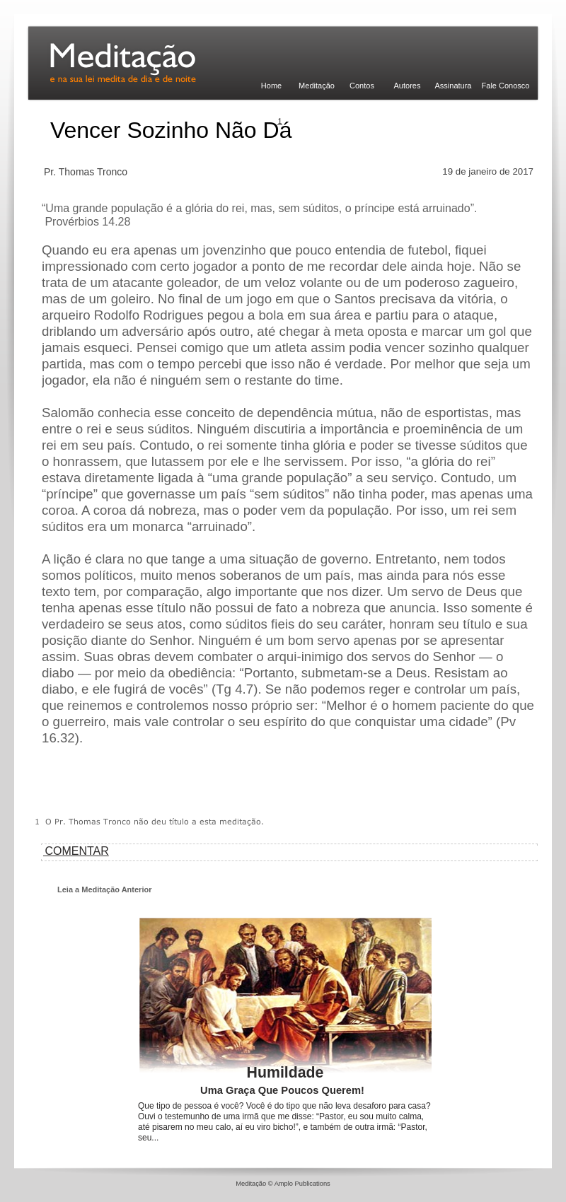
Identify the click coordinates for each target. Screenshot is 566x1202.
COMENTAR (75, 851)
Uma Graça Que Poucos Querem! (282, 1090)
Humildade (285, 1072)
